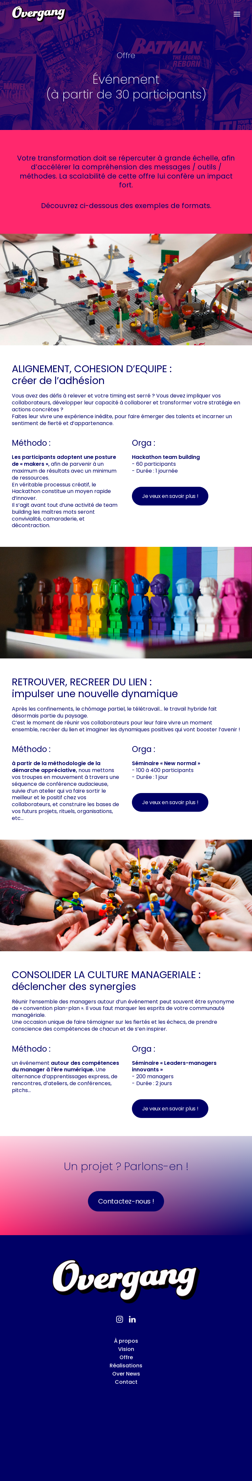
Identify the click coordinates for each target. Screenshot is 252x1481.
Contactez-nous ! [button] (126, 1228)
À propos (126, 1368)
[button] (237, 14)
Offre (126, 1384)
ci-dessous (99, 205)
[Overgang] (39, 14)
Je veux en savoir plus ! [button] (170, 496)
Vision (126, 1376)
